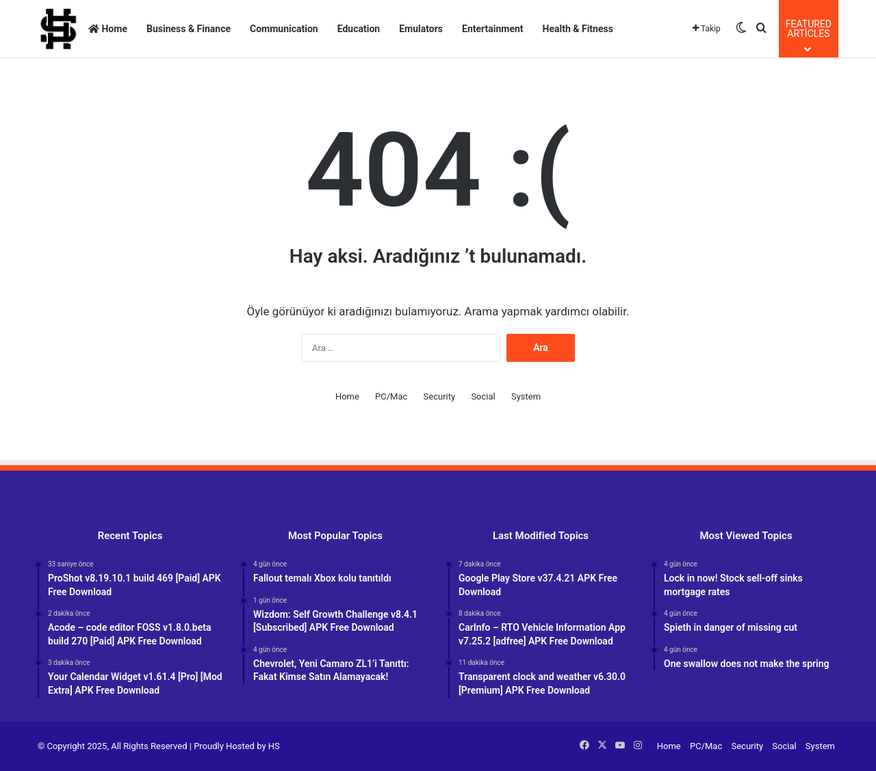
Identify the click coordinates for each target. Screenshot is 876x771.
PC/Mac (391, 396)
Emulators (421, 28)
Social (483, 396)
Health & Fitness (578, 28)
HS (274, 746)
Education (358, 28)
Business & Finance (188, 28)
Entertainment (493, 28)
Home (107, 28)
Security (440, 396)
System (526, 396)
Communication (284, 28)
